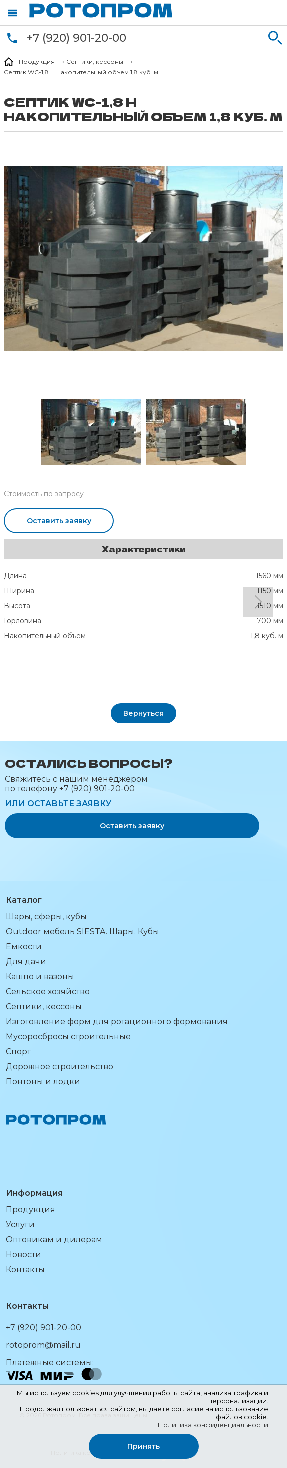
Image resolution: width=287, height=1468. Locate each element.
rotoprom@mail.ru (43, 1345)
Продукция (30, 1209)
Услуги (20, 1224)
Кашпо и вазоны (40, 976)
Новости (23, 1254)
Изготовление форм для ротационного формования (117, 1021)
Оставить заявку (59, 520)
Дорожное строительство (59, 1066)
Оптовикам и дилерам (54, 1239)
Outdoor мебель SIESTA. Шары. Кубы (82, 931)
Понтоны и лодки (43, 1081)
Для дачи (26, 961)
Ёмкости (24, 946)
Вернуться (143, 713)
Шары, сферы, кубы (46, 916)
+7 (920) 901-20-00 (76, 38)
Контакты (25, 1269)
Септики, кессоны (44, 1006)
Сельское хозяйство (48, 991)
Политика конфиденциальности (212, 1425)
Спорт (18, 1051)
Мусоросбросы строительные (68, 1036)
